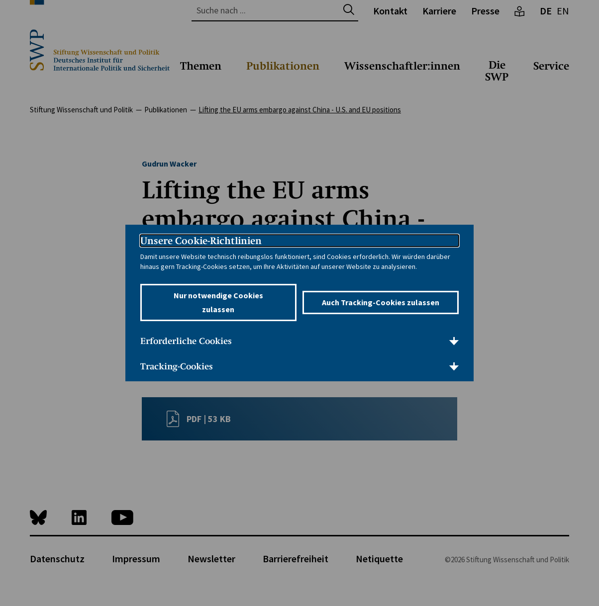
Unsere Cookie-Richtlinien (201, 241)
